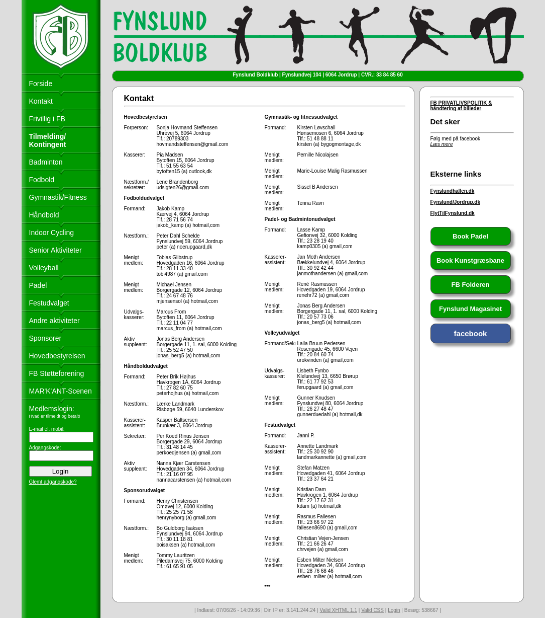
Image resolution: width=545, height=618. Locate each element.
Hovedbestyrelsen (57, 356)
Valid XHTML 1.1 (338, 610)
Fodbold (42, 180)
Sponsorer (45, 338)
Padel (38, 285)
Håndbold (44, 215)
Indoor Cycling (51, 232)
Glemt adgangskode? (53, 482)
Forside (41, 84)
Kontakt (41, 101)
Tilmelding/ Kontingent (47, 140)
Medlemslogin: (51, 409)
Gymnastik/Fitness (58, 197)
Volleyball (44, 268)
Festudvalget (49, 303)
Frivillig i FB (47, 119)
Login (394, 610)
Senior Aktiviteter (55, 250)
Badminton (46, 162)
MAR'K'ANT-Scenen (60, 391)
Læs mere (441, 144)
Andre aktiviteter (54, 321)
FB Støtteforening (56, 373)
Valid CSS (372, 610)
